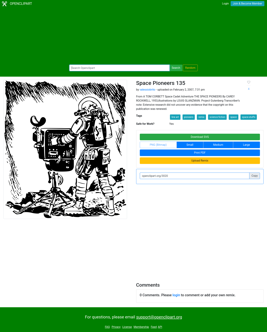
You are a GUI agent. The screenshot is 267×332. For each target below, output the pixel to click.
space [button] (233, 117)
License (127, 327)
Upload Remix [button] (199, 160)
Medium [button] (218, 144)
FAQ (107, 327)
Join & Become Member (247, 3)
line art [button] (175, 117)
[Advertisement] (133, 36)
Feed (154, 327)
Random (190, 67)
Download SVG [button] (200, 137)
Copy (254, 175)
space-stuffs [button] (248, 117)
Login (225, 3)
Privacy (116, 327)
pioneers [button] (188, 117)
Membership (141, 327)
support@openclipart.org (159, 317)
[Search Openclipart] (119, 68)
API (160, 327)
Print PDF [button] (200, 152)
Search (176, 67)
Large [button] (246, 144)
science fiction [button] (217, 117)
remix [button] (201, 117)
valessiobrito (147, 89)
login (176, 295)
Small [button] (190, 144)
